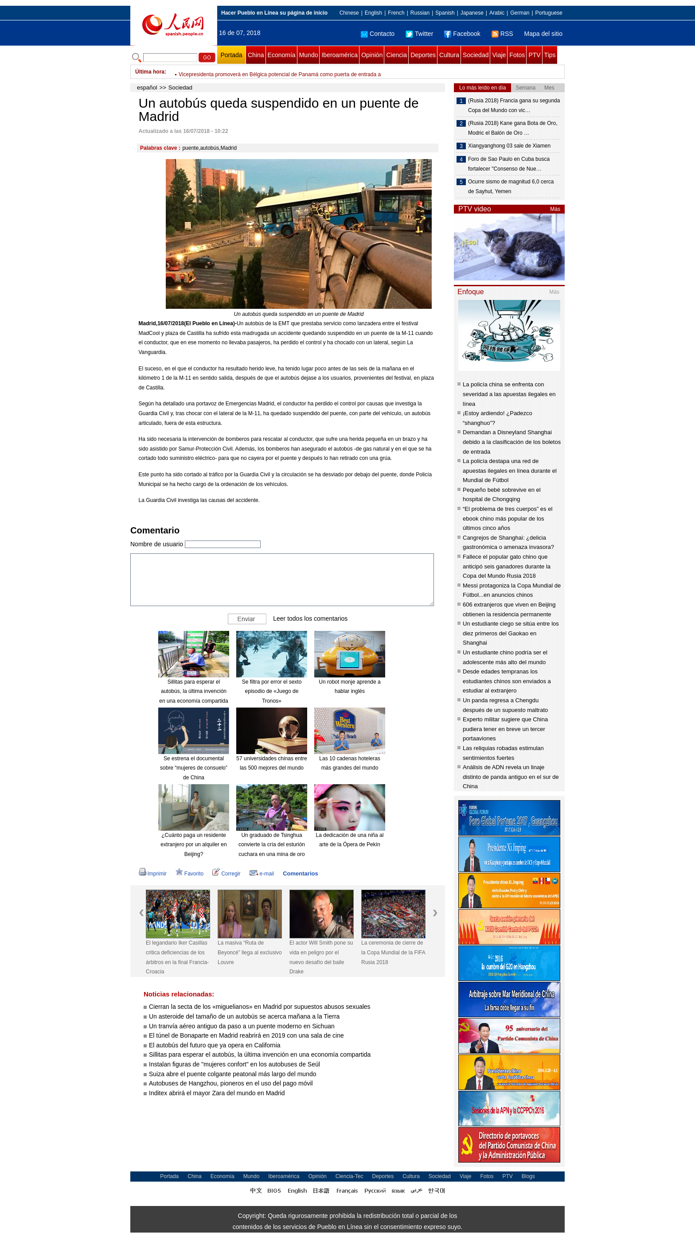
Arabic (496, 13)
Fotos (517, 54)
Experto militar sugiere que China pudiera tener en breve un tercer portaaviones (505, 729)
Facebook (462, 33)
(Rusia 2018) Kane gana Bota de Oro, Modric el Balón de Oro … (512, 128)
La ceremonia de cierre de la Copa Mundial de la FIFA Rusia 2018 (393, 952)
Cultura (449, 54)
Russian (419, 13)
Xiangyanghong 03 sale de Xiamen (509, 146)
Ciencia (396, 54)
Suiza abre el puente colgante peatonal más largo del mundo (232, 1074)
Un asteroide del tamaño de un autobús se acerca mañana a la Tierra (244, 1016)
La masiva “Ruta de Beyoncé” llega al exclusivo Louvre (250, 952)
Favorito (189, 874)
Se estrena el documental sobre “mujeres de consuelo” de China (193, 768)
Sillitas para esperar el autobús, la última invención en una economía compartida (193, 691)
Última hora (149, 72)
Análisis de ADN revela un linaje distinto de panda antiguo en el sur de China (511, 777)
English (373, 13)
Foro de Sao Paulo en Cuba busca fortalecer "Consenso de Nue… (509, 164)
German (519, 13)
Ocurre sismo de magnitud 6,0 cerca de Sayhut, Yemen (511, 186)
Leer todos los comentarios (310, 618)
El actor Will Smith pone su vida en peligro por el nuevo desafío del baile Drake (321, 957)
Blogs (528, 1176)
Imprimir (153, 874)
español (147, 87)
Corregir (226, 874)
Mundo (308, 54)
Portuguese (548, 13)
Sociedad (475, 54)
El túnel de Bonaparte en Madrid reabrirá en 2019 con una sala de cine (246, 1035)
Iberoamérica (339, 54)
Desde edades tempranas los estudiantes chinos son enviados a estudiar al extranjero (507, 681)
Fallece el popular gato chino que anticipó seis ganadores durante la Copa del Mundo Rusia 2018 (507, 566)
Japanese (472, 13)
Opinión (372, 54)
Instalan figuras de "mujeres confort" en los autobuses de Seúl (234, 1064)
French (396, 13)
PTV (534, 54)
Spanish (444, 13)
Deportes (423, 54)
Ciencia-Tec (349, 1176)
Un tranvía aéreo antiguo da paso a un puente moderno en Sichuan (242, 1026)
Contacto (377, 33)
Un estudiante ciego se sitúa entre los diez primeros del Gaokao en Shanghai (511, 633)
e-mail (262, 874)
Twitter (419, 33)
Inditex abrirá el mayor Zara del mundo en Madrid (217, 1093)
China (256, 54)
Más (555, 209)
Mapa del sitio (543, 33)
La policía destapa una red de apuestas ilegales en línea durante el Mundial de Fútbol (510, 470)
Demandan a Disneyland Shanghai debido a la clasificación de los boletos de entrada (512, 442)
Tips (550, 54)
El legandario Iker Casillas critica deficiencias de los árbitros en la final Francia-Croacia (281, 72)
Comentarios (300, 873)
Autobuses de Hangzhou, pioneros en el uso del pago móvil (231, 1083)
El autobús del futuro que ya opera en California (215, 1045)
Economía (282, 54)
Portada (231, 54)
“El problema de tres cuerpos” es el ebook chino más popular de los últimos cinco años (507, 518)
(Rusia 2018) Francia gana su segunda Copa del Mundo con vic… (514, 105)
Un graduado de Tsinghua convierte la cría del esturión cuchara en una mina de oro (271, 844)
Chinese (349, 13)
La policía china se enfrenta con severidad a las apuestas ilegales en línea (509, 394)
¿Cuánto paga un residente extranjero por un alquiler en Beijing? (193, 844)
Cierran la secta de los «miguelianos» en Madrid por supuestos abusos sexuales (260, 1006)
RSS (502, 33)
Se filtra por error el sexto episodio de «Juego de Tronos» (272, 691)
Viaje (499, 54)
